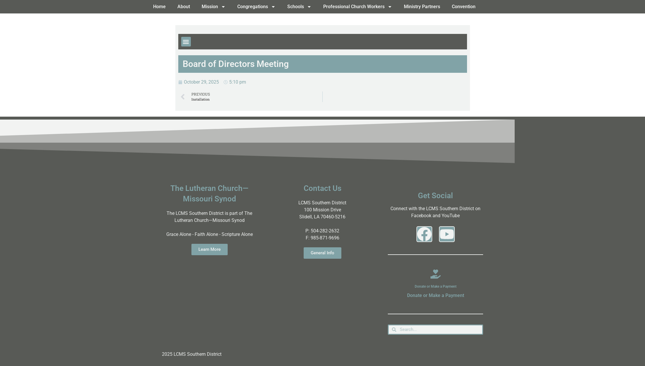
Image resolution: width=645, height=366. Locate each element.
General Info (322, 252)
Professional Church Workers (357, 6)
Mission (214, 6)
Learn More (209, 249)
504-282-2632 (325, 231)
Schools (299, 6)
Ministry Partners (422, 6)
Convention (463, 6)
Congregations (256, 6)
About (183, 6)
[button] (186, 41)
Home (159, 6)
